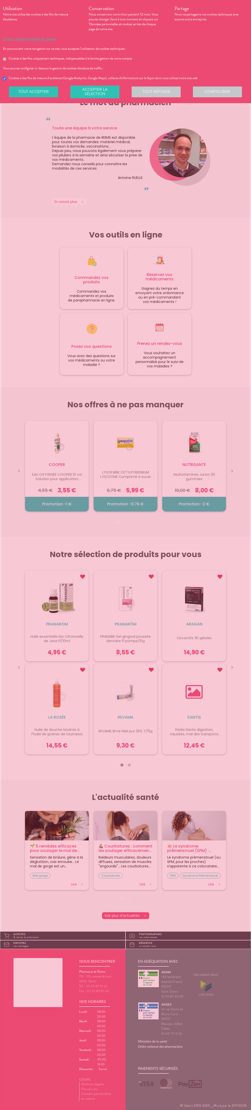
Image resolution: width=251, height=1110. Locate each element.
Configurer (217, 92)
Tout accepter (33, 92)
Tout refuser (156, 92)
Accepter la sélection (95, 92)
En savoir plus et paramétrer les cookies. (29, 39)
